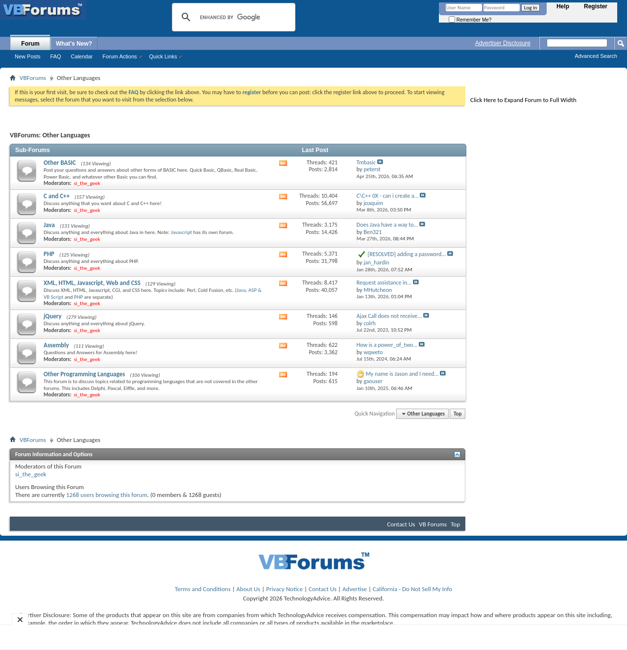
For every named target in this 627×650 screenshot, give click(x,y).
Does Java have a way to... (387, 224)
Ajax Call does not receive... (389, 315)
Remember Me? (470, 20)
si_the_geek (31, 474)
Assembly (56, 345)
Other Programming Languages (84, 374)
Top (457, 414)
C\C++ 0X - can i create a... (388, 195)
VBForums (33, 77)
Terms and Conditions (203, 589)
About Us (249, 589)
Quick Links (163, 56)
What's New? (74, 43)
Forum (30, 43)
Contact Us (401, 524)
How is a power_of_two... (387, 344)
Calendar (82, 56)
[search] (232, 17)
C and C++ (57, 196)
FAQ (55, 56)
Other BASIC (60, 162)
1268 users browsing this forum (106, 494)
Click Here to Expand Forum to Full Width (523, 100)
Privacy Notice (284, 589)
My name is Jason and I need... (402, 373)
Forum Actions (119, 56)
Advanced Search (596, 56)
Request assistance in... (384, 282)
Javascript (181, 232)
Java (49, 225)
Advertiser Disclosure (503, 43)
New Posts (28, 56)
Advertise (354, 589)
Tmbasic (366, 162)
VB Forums (433, 524)
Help (562, 6)
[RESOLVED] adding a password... (407, 254)
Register (595, 6)
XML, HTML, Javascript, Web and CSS (92, 282)
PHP (49, 254)
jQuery (53, 316)
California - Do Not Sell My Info (412, 589)
